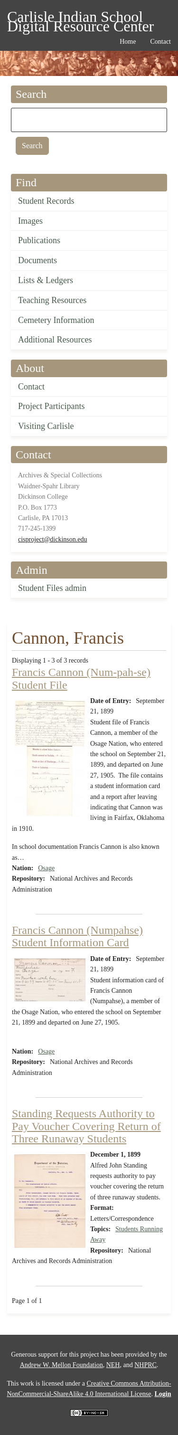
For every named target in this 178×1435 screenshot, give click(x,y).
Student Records (46, 201)
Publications (39, 240)
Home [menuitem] (128, 41)
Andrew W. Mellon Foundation (61, 1364)
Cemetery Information (56, 320)
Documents (37, 260)
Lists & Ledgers (45, 280)
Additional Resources (55, 339)
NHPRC (145, 1364)
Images (30, 221)
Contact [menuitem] (160, 41)
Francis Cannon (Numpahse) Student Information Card (77, 936)
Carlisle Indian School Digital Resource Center (80, 18)
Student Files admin (52, 588)
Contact (31, 386)
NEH (113, 1364)
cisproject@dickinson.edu (52, 539)
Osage (46, 868)
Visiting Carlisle (46, 426)
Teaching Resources (52, 300)
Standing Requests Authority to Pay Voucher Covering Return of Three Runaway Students (86, 1126)
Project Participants (51, 406)
